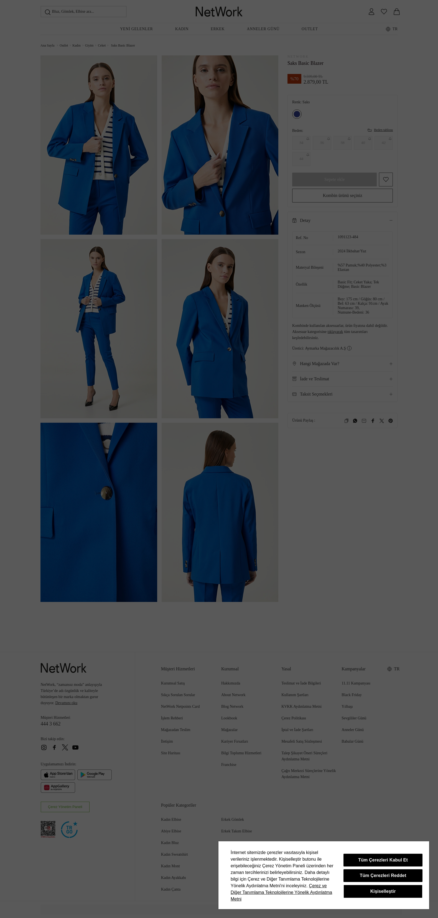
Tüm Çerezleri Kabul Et (383, 860)
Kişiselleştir (383, 891)
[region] (323, 875)
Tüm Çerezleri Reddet (383, 875)
